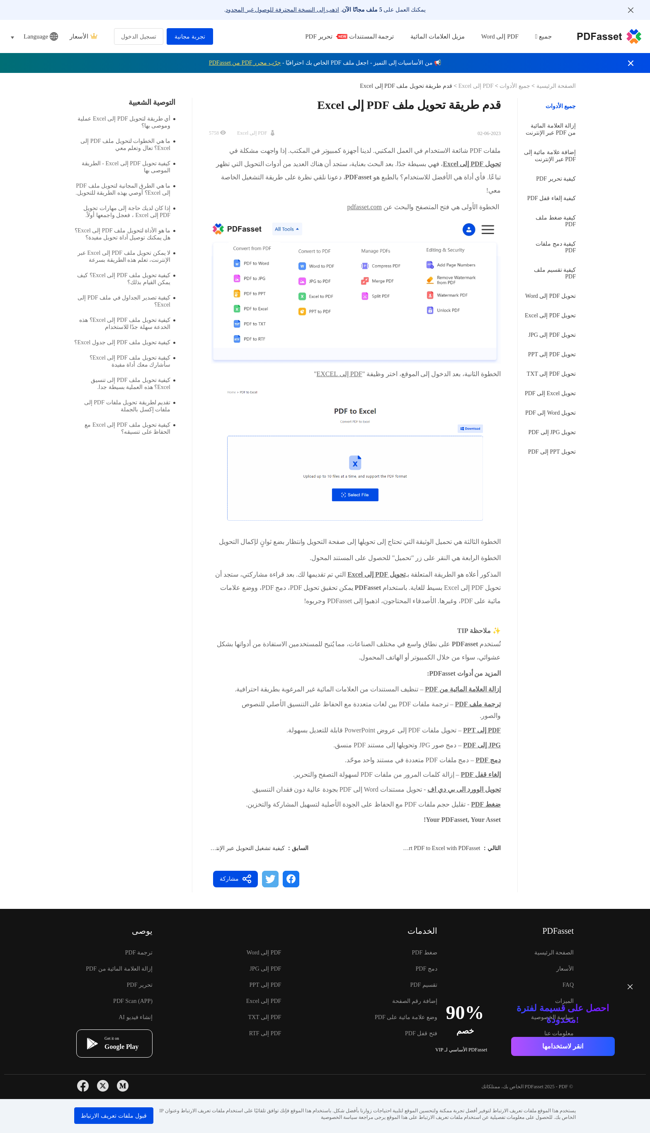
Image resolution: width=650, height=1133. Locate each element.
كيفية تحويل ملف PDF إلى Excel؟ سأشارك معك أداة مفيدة (132, 361)
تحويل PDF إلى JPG (552, 335)
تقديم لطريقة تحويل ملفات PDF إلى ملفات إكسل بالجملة (129, 406)
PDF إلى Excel (476, 86)
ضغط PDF (424, 952)
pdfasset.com (364, 206)
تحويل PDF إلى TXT (551, 374)
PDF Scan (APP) (133, 1001)
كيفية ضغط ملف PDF (556, 221)
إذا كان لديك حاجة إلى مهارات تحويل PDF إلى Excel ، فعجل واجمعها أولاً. (129, 211)
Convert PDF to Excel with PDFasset (437, 848)
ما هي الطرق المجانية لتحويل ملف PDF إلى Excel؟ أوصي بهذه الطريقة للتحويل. (125, 189)
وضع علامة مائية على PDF (406, 1017)
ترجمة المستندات (371, 36)
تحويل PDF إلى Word (550, 296)
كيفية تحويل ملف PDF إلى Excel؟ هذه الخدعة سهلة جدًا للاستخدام (127, 323)
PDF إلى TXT (264, 1017)
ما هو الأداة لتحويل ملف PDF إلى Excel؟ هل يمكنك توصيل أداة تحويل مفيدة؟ (125, 234)
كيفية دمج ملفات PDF (556, 247)
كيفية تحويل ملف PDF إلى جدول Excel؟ (124, 342)
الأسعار (83, 36)
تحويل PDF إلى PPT (552, 354)
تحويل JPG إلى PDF (552, 432)
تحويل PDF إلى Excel (550, 315)
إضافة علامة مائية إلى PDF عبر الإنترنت (550, 155)
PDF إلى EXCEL (339, 373)
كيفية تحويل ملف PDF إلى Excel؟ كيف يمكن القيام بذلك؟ (126, 278)
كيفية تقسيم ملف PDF (555, 273)
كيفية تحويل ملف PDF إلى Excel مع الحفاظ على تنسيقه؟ (130, 428)
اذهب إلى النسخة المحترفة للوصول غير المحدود (282, 10)
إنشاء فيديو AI (136, 1017)
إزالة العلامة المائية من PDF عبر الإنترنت (551, 129)
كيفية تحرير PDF (556, 179)
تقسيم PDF (423, 985)
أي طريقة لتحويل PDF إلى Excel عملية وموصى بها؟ (126, 122)
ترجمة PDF (139, 952)
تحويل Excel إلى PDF (550, 393)
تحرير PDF (320, 36)
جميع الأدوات (514, 86)
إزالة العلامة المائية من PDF (119, 969)
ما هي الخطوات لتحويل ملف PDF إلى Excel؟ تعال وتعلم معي (127, 144)
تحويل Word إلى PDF (550, 413)
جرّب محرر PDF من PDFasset (245, 63)
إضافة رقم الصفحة (414, 1001)
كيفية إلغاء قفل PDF (551, 198)
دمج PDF (426, 969)
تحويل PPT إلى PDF (552, 452)
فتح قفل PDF (421, 1033)
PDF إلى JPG (265, 969)
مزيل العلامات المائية (437, 36)
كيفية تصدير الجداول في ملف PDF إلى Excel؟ (126, 301)
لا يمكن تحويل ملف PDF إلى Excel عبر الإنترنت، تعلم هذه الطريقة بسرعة (126, 256)
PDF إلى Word (500, 36)
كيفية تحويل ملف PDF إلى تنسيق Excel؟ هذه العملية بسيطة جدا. (133, 383)
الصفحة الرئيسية (555, 86)
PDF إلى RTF (265, 1033)
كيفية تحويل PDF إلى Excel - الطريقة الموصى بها (128, 167)
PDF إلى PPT (265, 985)
